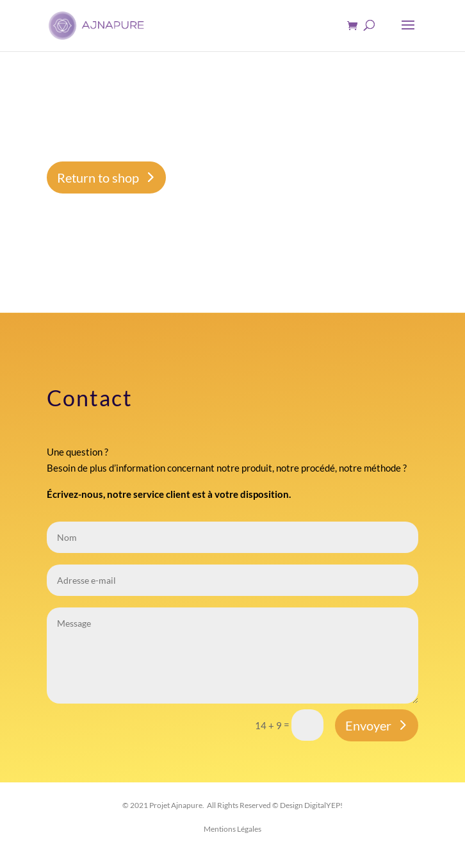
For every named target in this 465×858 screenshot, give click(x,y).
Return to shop (98, 177)
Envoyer (368, 725)
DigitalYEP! (323, 805)
